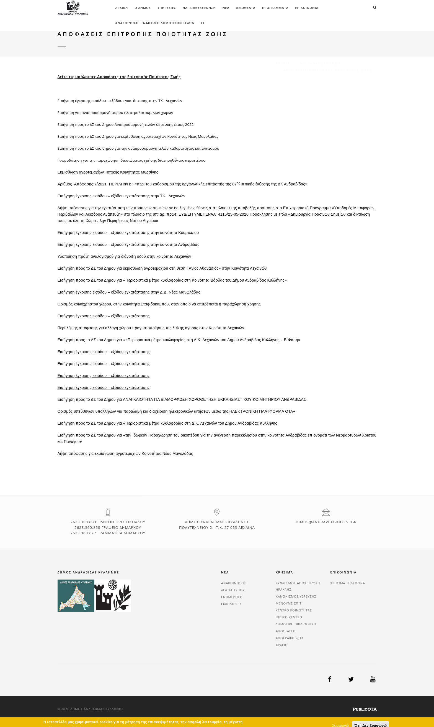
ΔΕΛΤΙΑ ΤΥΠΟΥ (233, 590)
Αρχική (121, 8)
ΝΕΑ (226, 8)
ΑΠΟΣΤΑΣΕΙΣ (286, 631)
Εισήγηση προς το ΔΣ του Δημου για (90, 435)
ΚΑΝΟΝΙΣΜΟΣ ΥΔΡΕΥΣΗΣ (296, 596)
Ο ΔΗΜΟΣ (143, 8)
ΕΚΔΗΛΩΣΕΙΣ (231, 604)
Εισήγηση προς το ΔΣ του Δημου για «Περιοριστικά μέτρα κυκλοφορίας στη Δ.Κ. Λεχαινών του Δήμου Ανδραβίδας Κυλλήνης (167, 423)
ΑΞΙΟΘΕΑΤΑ (245, 8)
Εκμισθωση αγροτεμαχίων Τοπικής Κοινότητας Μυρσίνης (108, 172)
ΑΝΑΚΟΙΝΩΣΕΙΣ (233, 583)
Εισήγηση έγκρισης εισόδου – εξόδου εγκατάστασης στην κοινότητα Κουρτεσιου (128, 232)
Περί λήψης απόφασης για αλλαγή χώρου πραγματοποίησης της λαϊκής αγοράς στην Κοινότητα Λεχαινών (151, 328)
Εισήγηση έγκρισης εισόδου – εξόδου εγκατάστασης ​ (104, 352)
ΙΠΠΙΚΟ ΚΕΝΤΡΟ (289, 617)
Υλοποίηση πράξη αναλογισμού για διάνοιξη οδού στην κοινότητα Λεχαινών (124, 256)
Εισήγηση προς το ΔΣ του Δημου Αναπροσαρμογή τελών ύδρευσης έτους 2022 (126, 124)
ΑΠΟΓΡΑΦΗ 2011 (290, 638)
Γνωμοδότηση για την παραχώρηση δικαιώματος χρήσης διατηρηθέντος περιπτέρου (132, 160)
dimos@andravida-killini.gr (326, 521)
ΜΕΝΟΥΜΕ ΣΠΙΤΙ (289, 603)
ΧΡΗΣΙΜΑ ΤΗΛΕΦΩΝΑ (347, 583)
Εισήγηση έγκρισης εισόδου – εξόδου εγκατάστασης (104, 316)
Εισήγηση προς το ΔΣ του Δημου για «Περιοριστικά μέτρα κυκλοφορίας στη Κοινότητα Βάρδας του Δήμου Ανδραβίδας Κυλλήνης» (172, 280)
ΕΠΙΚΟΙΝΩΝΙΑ (306, 8)
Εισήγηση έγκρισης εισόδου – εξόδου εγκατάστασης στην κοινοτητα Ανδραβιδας (128, 244)
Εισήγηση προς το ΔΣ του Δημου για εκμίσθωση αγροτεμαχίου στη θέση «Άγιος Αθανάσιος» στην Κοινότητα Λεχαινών (162, 268)
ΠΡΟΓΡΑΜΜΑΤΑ (275, 8)
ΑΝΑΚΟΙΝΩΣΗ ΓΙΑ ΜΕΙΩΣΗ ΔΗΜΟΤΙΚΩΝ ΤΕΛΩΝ (155, 23)
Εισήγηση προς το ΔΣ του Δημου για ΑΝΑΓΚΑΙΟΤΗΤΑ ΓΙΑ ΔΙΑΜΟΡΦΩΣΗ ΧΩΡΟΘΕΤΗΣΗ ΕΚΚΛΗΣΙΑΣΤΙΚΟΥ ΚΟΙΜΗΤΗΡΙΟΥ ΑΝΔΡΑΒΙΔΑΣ (182, 399)
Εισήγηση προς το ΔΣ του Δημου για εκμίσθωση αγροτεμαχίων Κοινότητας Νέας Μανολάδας (138, 136)
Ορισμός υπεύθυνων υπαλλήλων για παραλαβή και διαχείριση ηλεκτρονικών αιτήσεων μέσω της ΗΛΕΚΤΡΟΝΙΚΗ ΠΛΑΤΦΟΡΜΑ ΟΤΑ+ (177, 411)
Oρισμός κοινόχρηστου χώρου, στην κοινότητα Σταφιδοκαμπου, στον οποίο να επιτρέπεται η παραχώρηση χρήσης (159, 304)
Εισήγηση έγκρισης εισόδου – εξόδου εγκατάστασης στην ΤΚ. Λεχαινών (120, 100)
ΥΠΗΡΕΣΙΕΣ (166, 8)
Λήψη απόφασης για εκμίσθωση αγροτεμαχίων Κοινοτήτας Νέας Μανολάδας (125, 453)
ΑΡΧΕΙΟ (282, 645)
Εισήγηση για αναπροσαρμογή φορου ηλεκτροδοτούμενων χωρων (115, 112)
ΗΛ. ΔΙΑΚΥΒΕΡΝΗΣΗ (199, 8)
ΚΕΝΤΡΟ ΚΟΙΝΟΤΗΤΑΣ (294, 610)
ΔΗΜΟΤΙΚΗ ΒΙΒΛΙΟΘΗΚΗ (296, 624)
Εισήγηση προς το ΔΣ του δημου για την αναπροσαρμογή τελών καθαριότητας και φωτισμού (138, 148)
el (203, 23)
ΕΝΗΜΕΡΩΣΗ (231, 597)
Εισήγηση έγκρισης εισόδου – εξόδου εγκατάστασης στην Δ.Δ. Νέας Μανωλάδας (129, 292)
